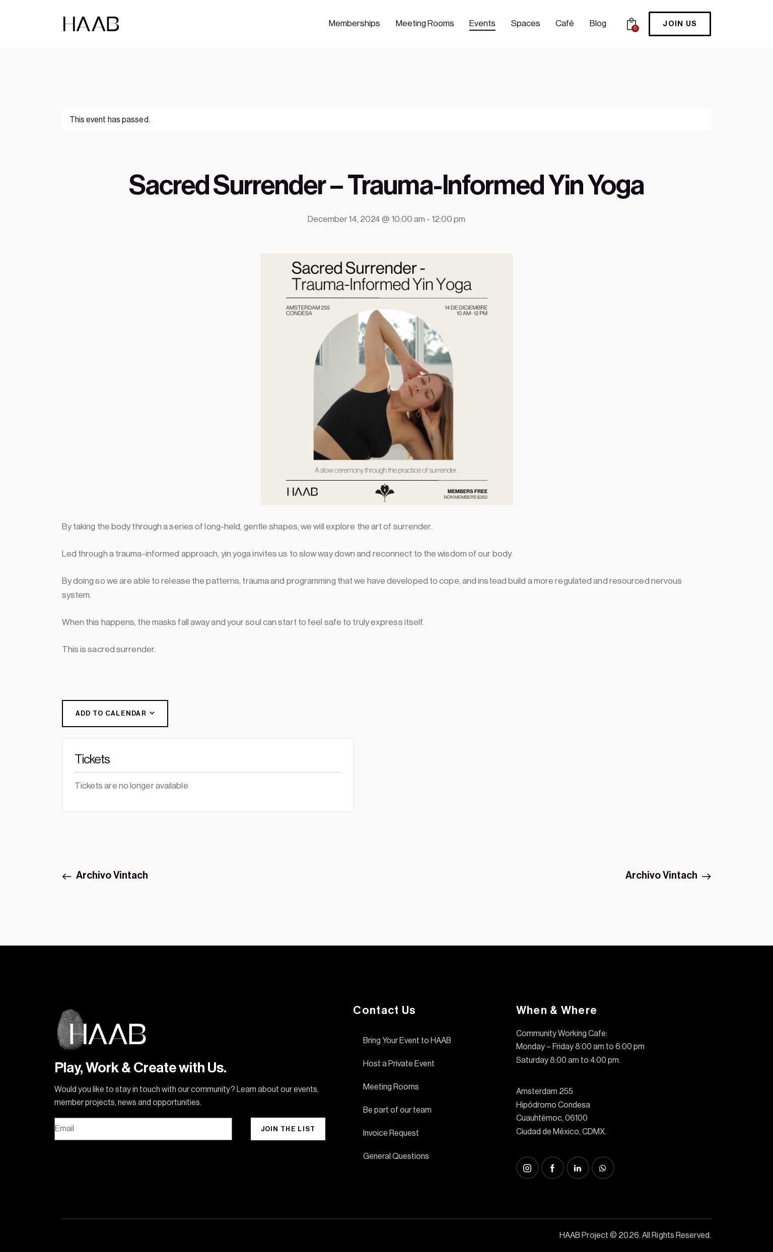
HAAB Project (583, 1235)
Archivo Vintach (112, 876)
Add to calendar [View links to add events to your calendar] (111, 713)
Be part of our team (397, 1110)
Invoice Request (391, 1133)
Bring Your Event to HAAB (407, 1041)
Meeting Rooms (391, 1087)
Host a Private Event (399, 1064)
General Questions (396, 1156)
